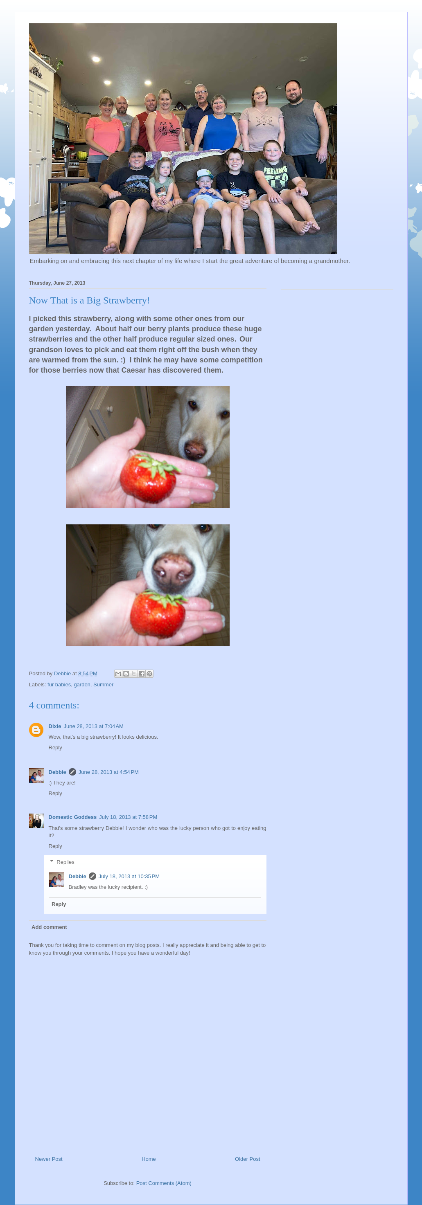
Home (149, 1159)
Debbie (57, 772)
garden (82, 684)
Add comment (49, 927)
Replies (65, 862)
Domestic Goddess (73, 817)
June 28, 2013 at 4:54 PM (109, 772)
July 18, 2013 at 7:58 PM (128, 817)
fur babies (59, 684)
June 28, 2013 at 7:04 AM (94, 726)
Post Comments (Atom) (164, 1183)
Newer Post (49, 1159)
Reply (55, 747)
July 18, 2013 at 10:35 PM (129, 876)
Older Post (247, 1159)
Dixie (55, 726)
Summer (103, 684)
